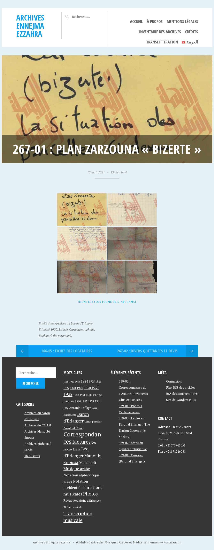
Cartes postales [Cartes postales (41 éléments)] (93, 421)
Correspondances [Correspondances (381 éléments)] (82, 437)
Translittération (162, 42)
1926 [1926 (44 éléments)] (98, 381)
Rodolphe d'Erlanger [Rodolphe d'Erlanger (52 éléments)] (87, 500)
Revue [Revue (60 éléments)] (67, 500)
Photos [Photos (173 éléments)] (90, 494)
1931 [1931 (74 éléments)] (95, 387)
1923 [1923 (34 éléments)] (77, 381)
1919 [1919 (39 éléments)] (71, 381)
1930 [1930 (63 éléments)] (87, 388)
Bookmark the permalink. (55, 336)
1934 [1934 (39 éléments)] (82, 394)
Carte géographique (82, 329)
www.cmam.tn (171, 542)
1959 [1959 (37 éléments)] (71, 401)
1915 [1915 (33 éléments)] (65, 381)
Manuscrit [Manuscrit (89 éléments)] (87, 462)
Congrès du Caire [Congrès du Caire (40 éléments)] (73, 428)
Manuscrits (32, 456)
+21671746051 (175, 445)
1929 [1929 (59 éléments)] (80, 388)
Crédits (191, 31)
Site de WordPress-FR (181, 400)
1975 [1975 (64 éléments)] (98, 401)
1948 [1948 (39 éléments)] (88, 394)
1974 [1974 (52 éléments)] (91, 401)
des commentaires (182, 394)
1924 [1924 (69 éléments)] (84, 381)
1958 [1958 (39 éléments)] (65, 401)
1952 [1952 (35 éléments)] (99, 394)
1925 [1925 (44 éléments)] (92, 381)
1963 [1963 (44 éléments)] (84, 401)
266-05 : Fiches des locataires (66, 351)
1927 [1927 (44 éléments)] (66, 388)
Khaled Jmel (119, 172)
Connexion (174, 381)
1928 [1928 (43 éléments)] (73, 388)
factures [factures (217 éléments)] (81, 441)
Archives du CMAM (37, 425)
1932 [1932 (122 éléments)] (67, 394)
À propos (155, 21)
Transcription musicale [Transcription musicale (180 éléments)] (77, 516)
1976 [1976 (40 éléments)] (65, 408)
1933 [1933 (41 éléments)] (76, 395)
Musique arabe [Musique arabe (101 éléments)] (76, 468)
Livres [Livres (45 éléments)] (77, 449)
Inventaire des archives (160, 31)
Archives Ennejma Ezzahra (30, 25)
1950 (54, 329)
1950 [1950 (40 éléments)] (93, 394)
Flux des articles (180, 387)
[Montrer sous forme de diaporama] (107, 302)
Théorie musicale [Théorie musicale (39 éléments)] (72, 507)
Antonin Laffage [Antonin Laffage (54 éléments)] (80, 408)
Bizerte (63, 329)
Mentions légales (182, 21)
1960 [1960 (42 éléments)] (78, 401)
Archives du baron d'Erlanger (74, 323)
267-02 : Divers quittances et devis (147, 351)
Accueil (136, 21)
